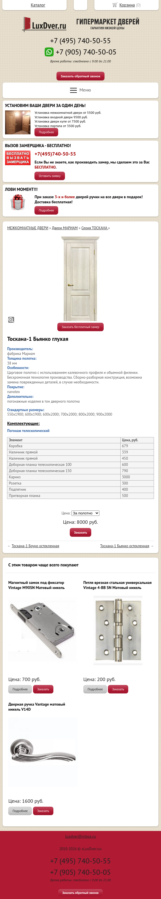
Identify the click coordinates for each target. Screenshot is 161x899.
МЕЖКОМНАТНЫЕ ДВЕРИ (27, 228)
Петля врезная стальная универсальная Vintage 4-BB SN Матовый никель (117, 585)
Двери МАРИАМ (65, 228)
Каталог (38, 5)
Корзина (127, 5)
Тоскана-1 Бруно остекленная (35, 546)
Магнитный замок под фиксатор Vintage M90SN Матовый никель (36, 585)
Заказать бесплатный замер (80, 327)
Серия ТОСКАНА (94, 228)
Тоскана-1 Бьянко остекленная (124, 546)
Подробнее (46, 132)
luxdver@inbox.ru (80, 836)
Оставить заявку (49, 176)
